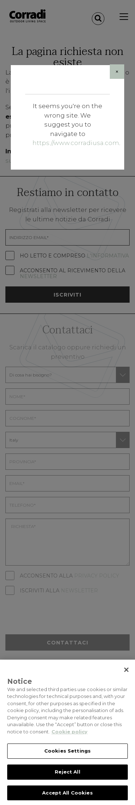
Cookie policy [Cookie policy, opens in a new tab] (69, 736)
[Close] (117, 71)
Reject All (67, 776)
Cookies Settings (67, 755)
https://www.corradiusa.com (75, 142)
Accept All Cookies (67, 797)
